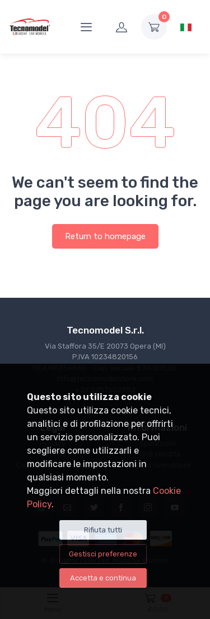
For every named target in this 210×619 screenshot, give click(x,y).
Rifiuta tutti (103, 530)
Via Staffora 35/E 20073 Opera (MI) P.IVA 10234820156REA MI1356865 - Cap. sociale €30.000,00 (105, 357)
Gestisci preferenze (103, 554)
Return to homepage (105, 236)
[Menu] (86, 27)
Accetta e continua (103, 578)
